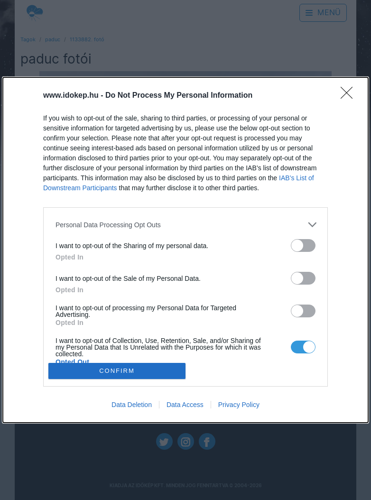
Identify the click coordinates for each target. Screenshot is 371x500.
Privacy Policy (239, 404)
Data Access (185, 404)
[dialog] (185, 249)
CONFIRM (117, 370)
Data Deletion (131, 404)
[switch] (303, 245)
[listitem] (185, 225)
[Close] (350, 96)
